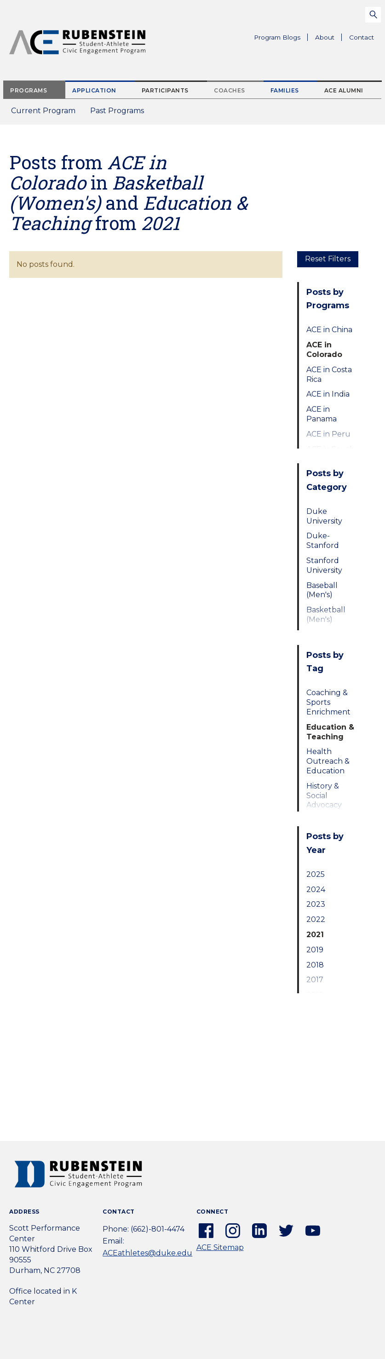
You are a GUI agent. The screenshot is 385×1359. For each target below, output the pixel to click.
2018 (315, 965)
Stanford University (324, 565)
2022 (315, 919)
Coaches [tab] (229, 90)
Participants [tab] (165, 90)
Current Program (43, 110)
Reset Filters (328, 258)
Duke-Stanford (322, 540)
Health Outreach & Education (328, 761)
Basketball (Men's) (325, 614)
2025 (315, 874)
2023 (315, 904)
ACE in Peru (328, 434)
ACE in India (328, 394)
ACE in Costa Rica (329, 374)
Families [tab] (284, 90)
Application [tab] (94, 90)
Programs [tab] (28, 90)
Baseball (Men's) (322, 590)
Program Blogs (277, 37)
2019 (314, 949)
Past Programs (120, 113)
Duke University (324, 516)
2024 (315, 889)
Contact (361, 37)
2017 (314, 979)
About (328, 38)
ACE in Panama (321, 414)
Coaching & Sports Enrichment (328, 702)
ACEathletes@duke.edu (147, 1253)
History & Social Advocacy (324, 796)
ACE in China (329, 329)
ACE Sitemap (220, 1247)
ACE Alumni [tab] (343, 90)
